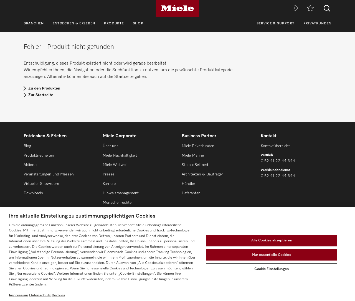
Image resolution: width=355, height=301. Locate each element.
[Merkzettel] (310, 8)
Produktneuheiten (39, 155)
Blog (27, 146)
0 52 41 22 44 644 (278, 161)
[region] (177, 254)
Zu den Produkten (44, 88)
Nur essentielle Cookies (271, 255)
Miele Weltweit (115, 165)
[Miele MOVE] (294, 8)
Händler (188, 184)
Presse (108, 174)
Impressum (18, 295)
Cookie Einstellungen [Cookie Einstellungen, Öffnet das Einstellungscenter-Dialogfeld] (271, 269)
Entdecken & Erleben (74, 23)
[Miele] (177, 8)
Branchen (34, 23)
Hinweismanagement (121, 193)
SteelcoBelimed (195, 165)
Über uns (110, 146)
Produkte (114, 23)
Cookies (58, 295)
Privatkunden (317, 23)
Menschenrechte (117, 203)
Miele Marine (193, 155)
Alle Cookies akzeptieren (271, 240)
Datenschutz (40, 295)
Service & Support (276, 23)
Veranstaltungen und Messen (49, 174)
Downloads (33, 193)
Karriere (109, 184)
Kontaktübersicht (275, 146)
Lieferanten (191, 193)
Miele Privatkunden (198, 146)
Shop (138, 23)
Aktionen (31, 165)
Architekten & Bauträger (202, 174)
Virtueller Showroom (41, 184)
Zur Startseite (40, 95)
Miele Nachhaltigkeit (120, 155)
